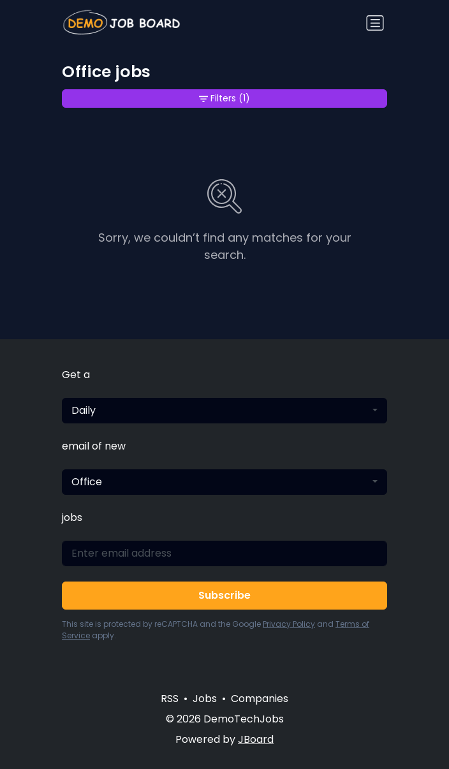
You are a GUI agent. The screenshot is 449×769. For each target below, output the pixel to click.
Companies (259, 698)
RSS (170, 698)
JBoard (256, 739)
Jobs (205, 698)
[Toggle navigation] (375, 23)
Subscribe (224, 595)
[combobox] (224, 410)
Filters (224, 98)
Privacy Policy (289, 624)
